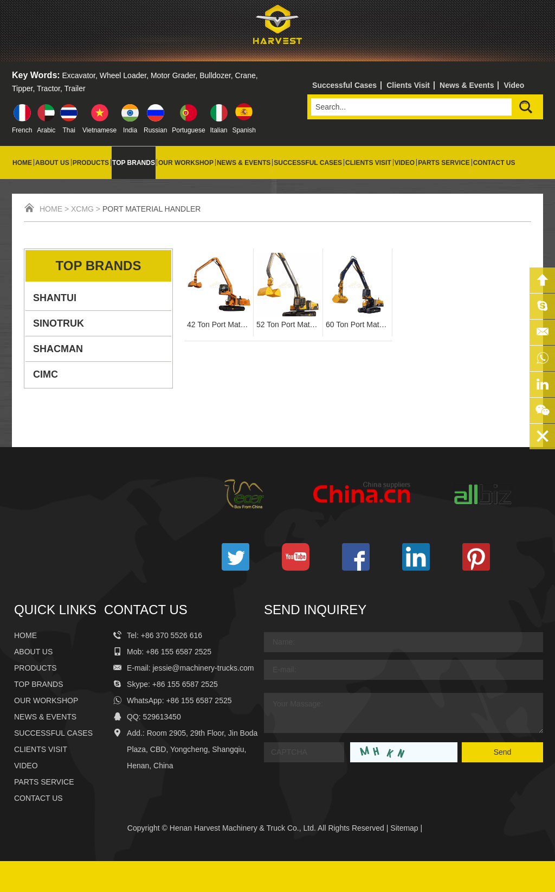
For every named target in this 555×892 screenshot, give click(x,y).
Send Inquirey (315, 609)
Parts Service (444, 163)
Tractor (48, 88)
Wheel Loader (123, 75)
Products (91, 163)
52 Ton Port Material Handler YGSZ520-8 (288, 324)
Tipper (22, 88)
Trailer (75, 88)
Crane (245, 75)
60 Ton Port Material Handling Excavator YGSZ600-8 (357, 324)
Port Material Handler (151, 209)
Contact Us (494, 163)
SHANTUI (54, 297)
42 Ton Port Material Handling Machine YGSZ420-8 (218, 324)
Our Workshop (186, 163)
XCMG (82, 209)
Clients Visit (408, 85)
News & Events (467, 85)
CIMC (45, 374)
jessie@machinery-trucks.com (203, 668)
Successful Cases (344, 85)
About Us (52, 163)
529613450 (162, 716)
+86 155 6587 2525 (185, 684)
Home (22, 163)
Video (514, 85)
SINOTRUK (58, 323)
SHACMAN (58, 348)
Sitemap (404, 828)
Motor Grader (173, 75)
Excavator (78, 75)
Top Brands (133, 163)
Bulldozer (215, 75)
